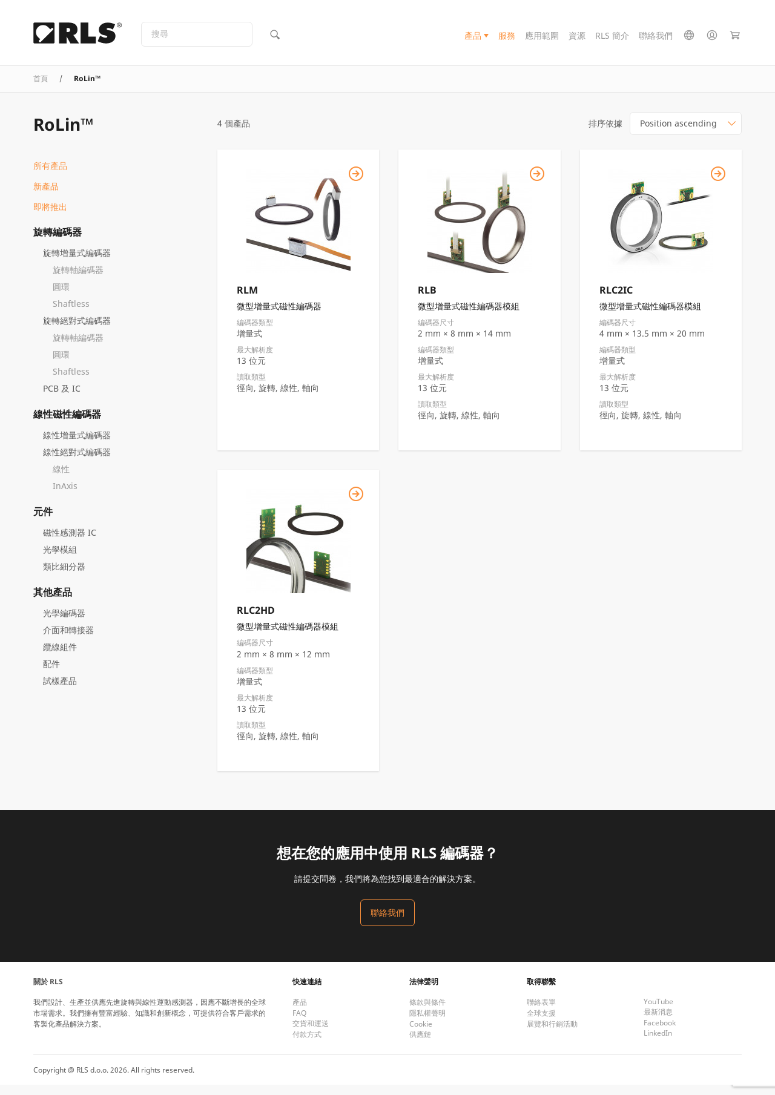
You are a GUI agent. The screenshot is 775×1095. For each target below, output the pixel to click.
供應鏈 (420, 1044)
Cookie (420, 1034)
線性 (61, 478)
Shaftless (71, 313)
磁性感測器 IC (69, 542)
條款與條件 (427, 1012)
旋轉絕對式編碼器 (77, 330)
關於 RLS (48, 992)
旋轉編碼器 (57, 241)
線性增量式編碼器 (77, 444)
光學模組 (60, 559)
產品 (472, 38)
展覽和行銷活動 (552, 1034)
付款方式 (307, 1044)
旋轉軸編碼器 (78, 279)
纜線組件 (60, 656)
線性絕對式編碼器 (77, 461)
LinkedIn (658, 1043)
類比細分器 (64, 576)
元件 (43, 521)
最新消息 (658, 1022)
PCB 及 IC (62, 398)
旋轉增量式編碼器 (77, 262)
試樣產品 (60, 690)
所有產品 (50, 175)
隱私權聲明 (427, 1023)
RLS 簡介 (612, 38)
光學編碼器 (64, 622)
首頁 (40, 88)
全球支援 (541, 1023)
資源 (577, 38)
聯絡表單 (541, 1012)
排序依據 (605, 133)
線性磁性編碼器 (67, 423)
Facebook (660, 1033)
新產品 (46, 196)
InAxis (65, 495)
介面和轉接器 (68, 639)
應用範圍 (542, 38)
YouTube (658, 1012)
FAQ (299, 1023)
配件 (51, 673)
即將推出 (50, 216)
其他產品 (52, 601)
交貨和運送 (310, 1033)
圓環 (61, 296)
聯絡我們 (656, 38)
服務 (506, 38)
